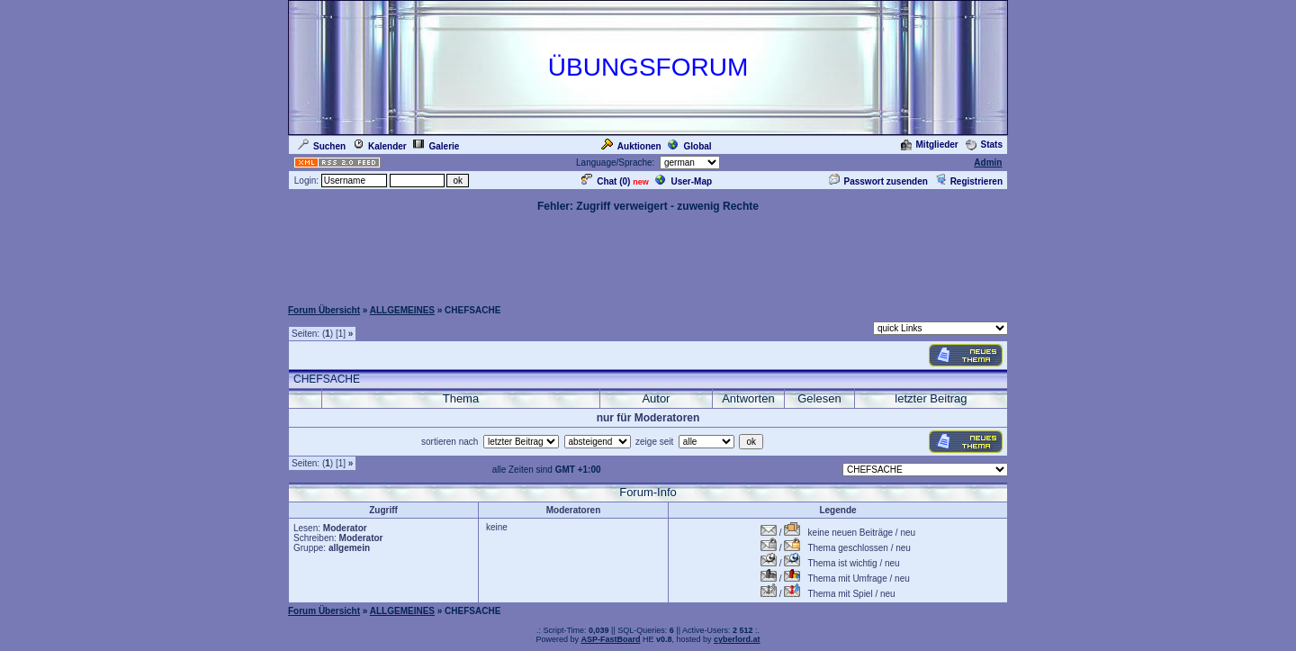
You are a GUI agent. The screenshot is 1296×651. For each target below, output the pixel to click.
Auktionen (631, 146)
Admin (988, 162)
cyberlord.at (737, 639)
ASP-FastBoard (610, 639)
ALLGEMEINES (402, 310)
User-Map (683, 181)
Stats (984, 144)
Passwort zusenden (878, 181)
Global (689, 146)
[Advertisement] (648, 254)
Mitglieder (929, 144)
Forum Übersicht (324, 310)
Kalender (380, 146)
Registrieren (969, 181)
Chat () (605, 181)
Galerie (436, 146)
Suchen (322, 146)
